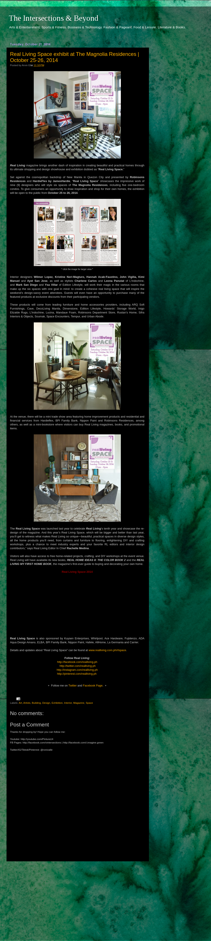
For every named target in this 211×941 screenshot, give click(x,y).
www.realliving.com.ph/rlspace (107, 650)
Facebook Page (93, 685)
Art (20, 702)
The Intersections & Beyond (53, 18)
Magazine (78, 702)
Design (46, 702)
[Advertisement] (77, 897)
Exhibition (57, 702)
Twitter (72, 685)
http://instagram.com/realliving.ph (77, 669)
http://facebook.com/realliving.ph (77, 662)
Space (89, 702)
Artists (26, 702)
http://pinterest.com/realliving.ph (77, 673)
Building (36, 702)
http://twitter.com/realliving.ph (77, 665)
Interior (68, 702)
